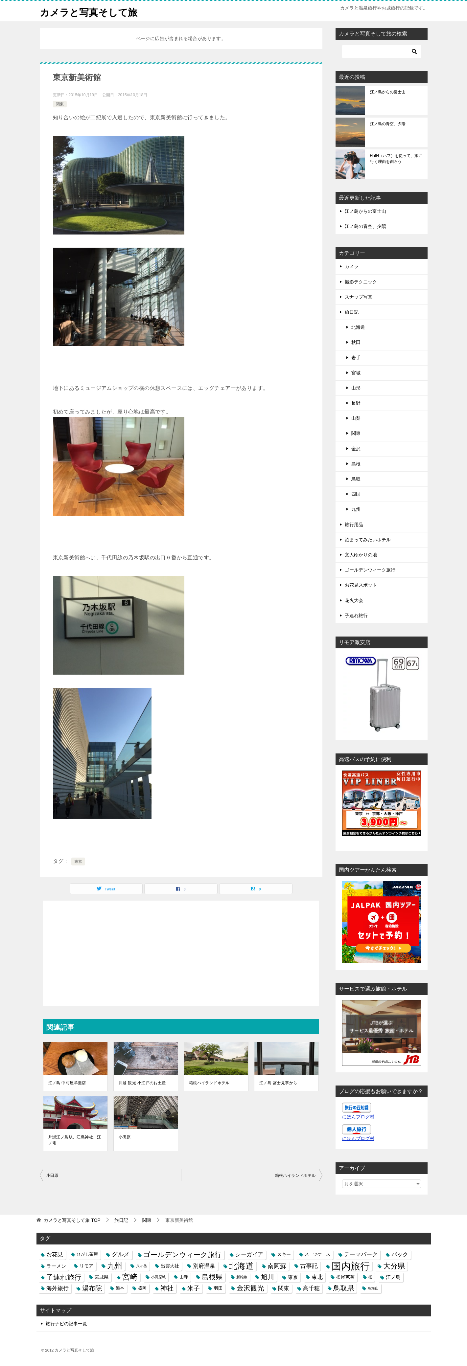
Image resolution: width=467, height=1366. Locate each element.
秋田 (356, 342)
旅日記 (352, 312)
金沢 (356, 448)
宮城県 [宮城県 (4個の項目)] (101, 1277)
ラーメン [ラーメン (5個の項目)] (56, 1266)
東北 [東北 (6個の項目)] (317, 1277)
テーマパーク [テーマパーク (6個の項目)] (361, 1254)
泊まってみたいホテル (368, 539)
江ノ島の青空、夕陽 (388, 124)
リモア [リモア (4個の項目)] (86, 1265)
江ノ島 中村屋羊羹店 (67, 1083)
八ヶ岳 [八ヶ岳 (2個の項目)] (141, 1266)
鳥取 (356, 478)
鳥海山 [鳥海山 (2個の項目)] (373, 1288)
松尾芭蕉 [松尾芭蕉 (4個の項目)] (345, 1277)
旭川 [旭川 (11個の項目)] (267, 1277)
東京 (78, 861)
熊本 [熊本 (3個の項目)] (120, 1288)
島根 (356, 463)
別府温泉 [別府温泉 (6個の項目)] (204, 1266)
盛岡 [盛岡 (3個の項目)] (142, 1288)
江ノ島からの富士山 (388, 92)
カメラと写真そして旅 (90, 11)
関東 (60, 104)
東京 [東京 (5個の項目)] (293, 1277)
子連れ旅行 (356, 615)
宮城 (356, 372)
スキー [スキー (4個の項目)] (284, 1254)
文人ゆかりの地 (361, 554)
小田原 (125, 1137)
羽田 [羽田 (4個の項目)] (218, 1288)
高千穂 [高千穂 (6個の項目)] (311, 1288)
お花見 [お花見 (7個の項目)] (54, 1254)
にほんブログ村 (358, 1116)
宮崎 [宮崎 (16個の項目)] (129, 1277)
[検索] (381, 51)
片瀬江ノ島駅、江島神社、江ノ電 (74, 1140)
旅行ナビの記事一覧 (66, 1323)
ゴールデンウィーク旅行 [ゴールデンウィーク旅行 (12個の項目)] (182, 1254)
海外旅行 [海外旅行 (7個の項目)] (57, 1288)
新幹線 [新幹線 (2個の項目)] (241, 1277)
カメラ (352, 266)
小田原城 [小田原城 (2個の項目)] (158, 1277)
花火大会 (354, 600)
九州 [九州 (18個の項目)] (114, 1266)
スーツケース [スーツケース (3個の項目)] (317, 1254)
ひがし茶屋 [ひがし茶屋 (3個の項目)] (87, 1254)
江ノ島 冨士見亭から (278, 1083)
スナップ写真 (358, 297)
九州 (356, 509)
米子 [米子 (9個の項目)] (193, 1288)
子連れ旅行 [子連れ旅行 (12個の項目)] (63, 1277)
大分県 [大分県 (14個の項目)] (394, 1266)
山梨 (356, 418)
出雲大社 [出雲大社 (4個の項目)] (170, 1265)
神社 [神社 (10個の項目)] (167, 1288)
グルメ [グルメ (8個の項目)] (120, 1254)
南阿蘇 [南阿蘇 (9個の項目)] (277, 1266)
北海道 (358, 327)
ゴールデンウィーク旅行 (370, 569)
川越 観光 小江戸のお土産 (142, 1083)
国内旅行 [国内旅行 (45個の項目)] (351, 1266)
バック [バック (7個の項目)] (399, 1254)
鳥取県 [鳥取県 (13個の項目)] (343, 1288)
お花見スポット (361, 585)
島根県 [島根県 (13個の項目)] (212, 1277)
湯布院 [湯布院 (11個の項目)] (92, 1288)
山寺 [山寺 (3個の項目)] (183, 1277)
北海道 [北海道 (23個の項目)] (241, 1265)
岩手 (356, 357)
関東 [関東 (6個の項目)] (283, 1288)
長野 (356, 403)
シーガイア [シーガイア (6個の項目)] (249, 1254)
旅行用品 (354, 524)
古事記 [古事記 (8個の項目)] (309, 1266)
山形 (356, 388)
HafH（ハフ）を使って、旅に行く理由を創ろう (396, 158)
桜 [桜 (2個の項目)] (370, 1277)
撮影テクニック (361, 281)
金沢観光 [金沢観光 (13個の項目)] (250, 1288)
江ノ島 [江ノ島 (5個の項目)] (393, 1277)
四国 (356, 494)
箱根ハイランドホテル (209, 1083)
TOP (72, 1220)
